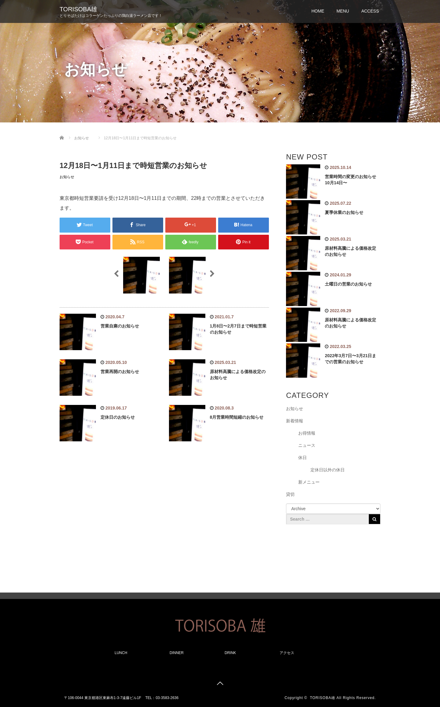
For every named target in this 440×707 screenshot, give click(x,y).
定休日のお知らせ (118, 417)
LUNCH (121, 653)
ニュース (306, 445)
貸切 (290, 494)
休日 (302, 457)
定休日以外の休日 (327, 469)
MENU (342, 11)
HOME (317, 11)
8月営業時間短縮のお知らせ (237, 417)
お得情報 (306, 433)
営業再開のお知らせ (120, 371)
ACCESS (370, 11)
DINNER (177, 653)
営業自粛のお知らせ (120, 326)
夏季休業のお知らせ (344, 212)
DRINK (230, 653)
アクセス (287, 653)
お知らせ (67, 177)
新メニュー (309, 482)
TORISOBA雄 (78, 9)
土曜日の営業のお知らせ (348, 284)
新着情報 (294, 420)
